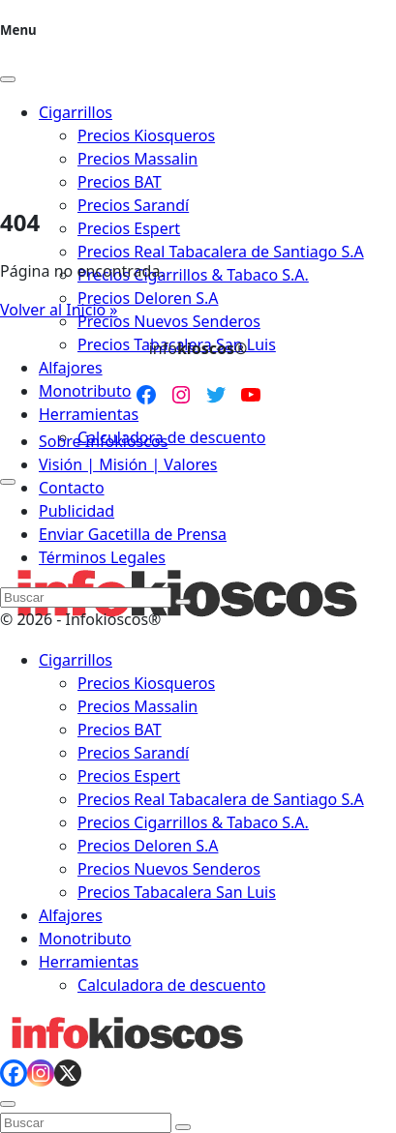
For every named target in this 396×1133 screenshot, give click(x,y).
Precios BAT (119, 729)
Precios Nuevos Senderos (168, 321)
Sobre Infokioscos (103, 441)
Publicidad (76, 511)
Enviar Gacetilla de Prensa (133, 534)
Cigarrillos (75, 660)
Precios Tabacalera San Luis (176, 892)
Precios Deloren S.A (147, 298)
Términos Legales (102, 557)
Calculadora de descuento (171, 437)
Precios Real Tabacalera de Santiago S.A (220, 251)
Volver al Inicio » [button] (59, 309)
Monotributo (85, 391)
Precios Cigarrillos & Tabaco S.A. (193, 274)
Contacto (72, 487)
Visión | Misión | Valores (128, 464)
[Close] (7, 79)
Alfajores (71, 367)
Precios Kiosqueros (146, 683)
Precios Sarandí (133, 205)
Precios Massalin (137, 706)
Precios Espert (128, 228)
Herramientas (88, 414)
